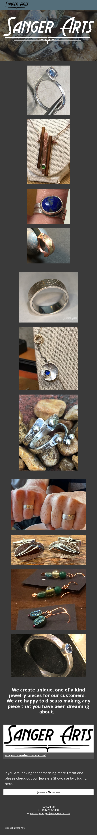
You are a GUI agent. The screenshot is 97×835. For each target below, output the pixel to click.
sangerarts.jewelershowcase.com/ (25, 755)
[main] (48, 701)
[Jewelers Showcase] (48, 792)
